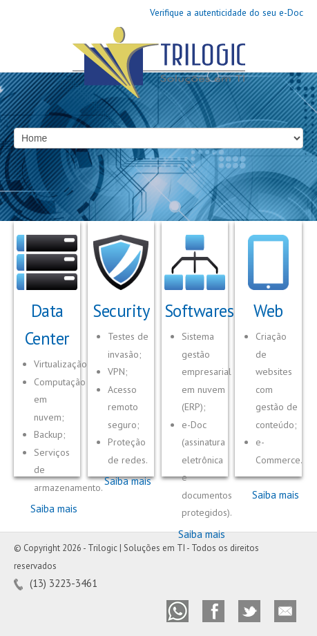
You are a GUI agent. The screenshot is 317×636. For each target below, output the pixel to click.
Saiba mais (53, 508)
